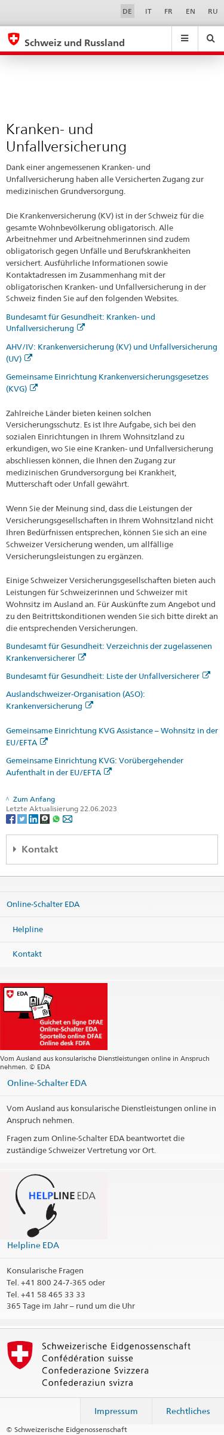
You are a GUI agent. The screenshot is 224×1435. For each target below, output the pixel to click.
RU (213, 11)
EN (190, 11)
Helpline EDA (33, 1245)
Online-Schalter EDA (43, 904)
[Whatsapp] (57, 818)
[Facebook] (11, 818)
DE (127, 11)
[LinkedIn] (34, 818)
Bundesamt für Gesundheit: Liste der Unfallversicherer (108, 676)
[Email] (67, 818)
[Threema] (45, 818)
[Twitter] (23, 818)
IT (148, 11)
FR (168, 11)
